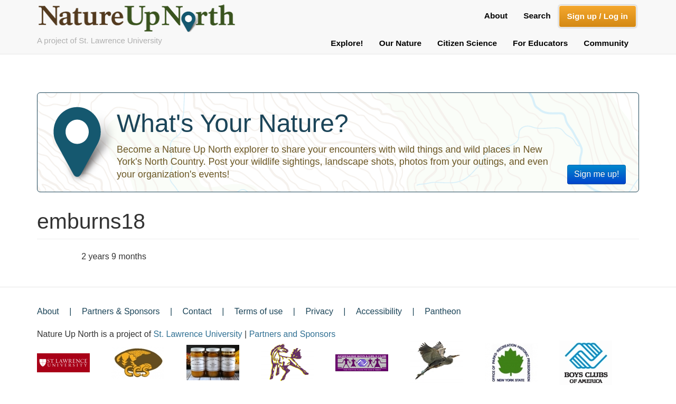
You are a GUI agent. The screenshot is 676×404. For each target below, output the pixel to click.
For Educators (540, 43)
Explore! (347, 43)
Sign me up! (596, 174)
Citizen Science (467, 43)
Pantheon (443, 311)
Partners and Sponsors (292, 334)
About (496, 15)
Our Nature (400, 43)
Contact (197, 311)
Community (606, 43)
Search (536, 15)
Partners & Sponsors (121, 311)
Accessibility (379, 311)
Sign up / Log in (597, 16)
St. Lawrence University (198, 334)
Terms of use (258, 311)
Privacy (319, 311)
